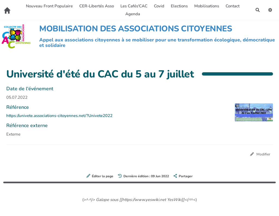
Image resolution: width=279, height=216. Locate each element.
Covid (159, 6)
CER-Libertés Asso (96, 6)
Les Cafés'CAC (133, 6)
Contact (232, 6)
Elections (179, 6)
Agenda (132, 14)
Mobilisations (206, 6)
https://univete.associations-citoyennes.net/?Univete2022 (59, 115)
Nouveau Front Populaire (49, 6)
